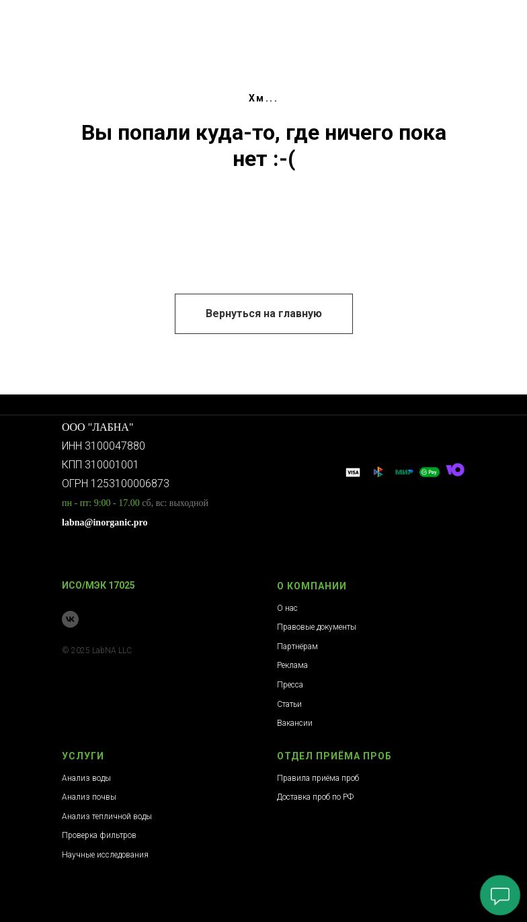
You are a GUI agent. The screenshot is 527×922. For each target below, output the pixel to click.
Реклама (292, 665)
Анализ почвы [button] (89, 797)
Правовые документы (316, 627)
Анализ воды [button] (86, 778)
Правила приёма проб (318, 778)
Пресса (290, 684)
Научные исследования (105, 855)
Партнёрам (297, 646)
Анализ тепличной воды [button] (107, 816)
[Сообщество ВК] (70, 619)
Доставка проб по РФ (315, 797)
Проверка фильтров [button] (99, 835)
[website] (353, 472)
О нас (287, 608)
